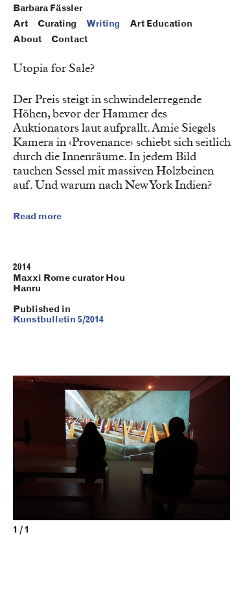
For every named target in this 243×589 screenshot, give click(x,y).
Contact (69, 39)
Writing (103, 24)
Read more (37, 216)
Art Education (161, 24)
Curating (57, 24)
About (27, 39)
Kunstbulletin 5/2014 (58, 319)
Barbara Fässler (47, 8)
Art (20, 24)
